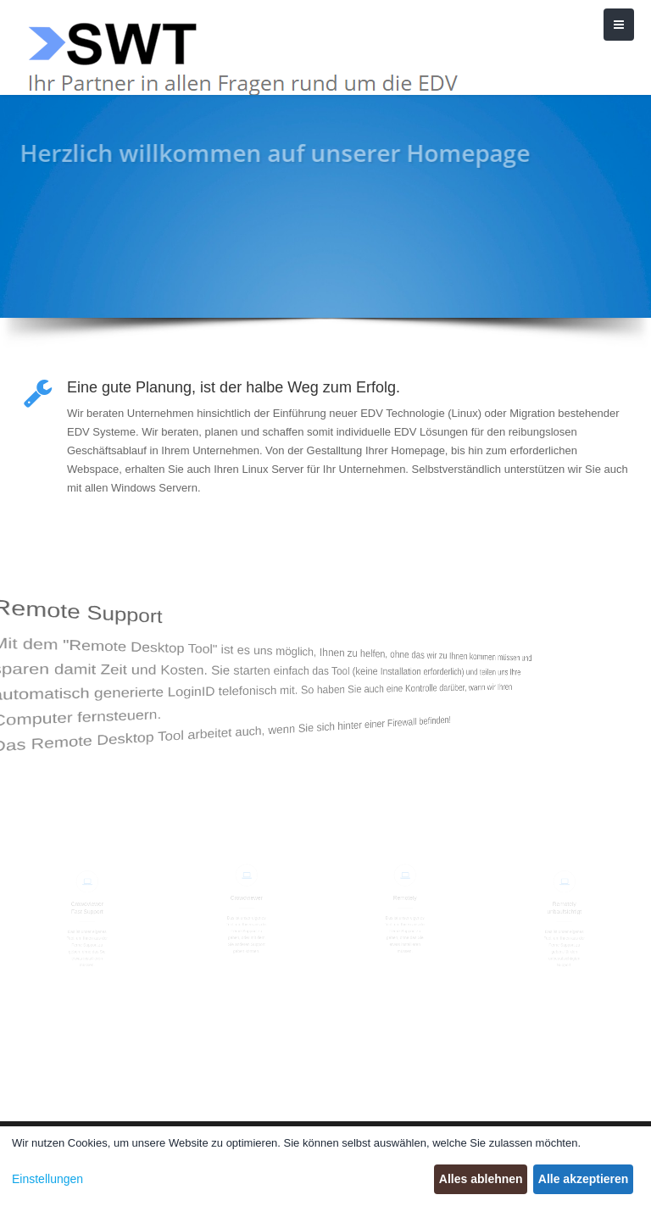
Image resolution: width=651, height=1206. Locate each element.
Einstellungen (47, 1179)
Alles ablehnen (481, 1179)
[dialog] (325, 1166)
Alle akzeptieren (583, 1179)
